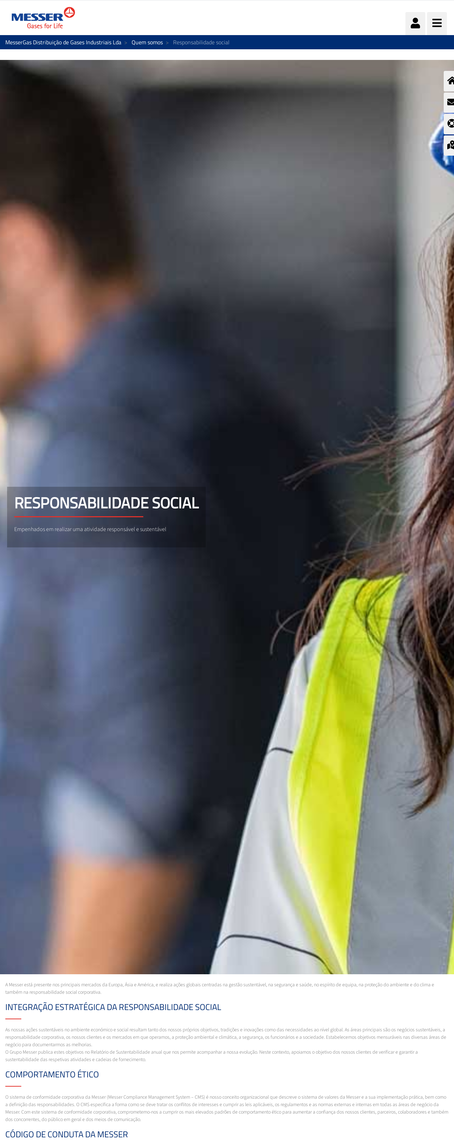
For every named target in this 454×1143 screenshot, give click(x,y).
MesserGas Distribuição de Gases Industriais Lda (63, 42)
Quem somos (147, 42)
